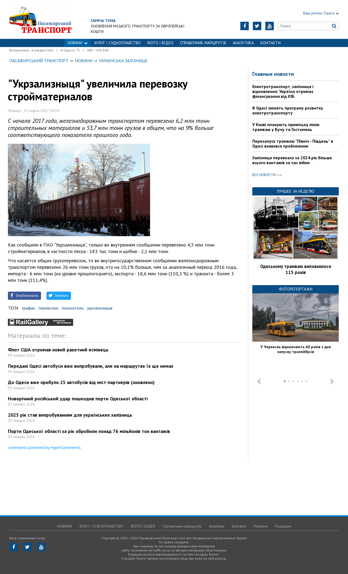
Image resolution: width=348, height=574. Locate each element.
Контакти (270, 42)
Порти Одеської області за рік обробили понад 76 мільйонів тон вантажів (89, 431)
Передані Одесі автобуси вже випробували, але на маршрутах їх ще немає (90, 366)
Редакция (283, 526)
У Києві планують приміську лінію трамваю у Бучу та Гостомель (285, 127)
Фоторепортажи (295, 289)
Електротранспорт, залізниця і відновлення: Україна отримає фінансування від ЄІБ (282, 91)
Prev (259, 381)
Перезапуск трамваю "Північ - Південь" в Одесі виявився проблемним (292, 143)
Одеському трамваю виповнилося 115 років (295, 269)
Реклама (261, 526)
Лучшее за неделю (295, 191)
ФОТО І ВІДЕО (160, 42)
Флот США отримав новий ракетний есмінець (58, 350)
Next (332, 381)
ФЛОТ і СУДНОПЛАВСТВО (117, 42)
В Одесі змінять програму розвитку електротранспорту (287, 110)
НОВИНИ (77, 42)
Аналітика (243, 42)
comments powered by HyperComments (44, 447)
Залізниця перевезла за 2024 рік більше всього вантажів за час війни (292, 160)
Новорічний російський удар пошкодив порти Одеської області (78, 398)
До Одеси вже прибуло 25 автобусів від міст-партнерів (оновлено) (81, 382)
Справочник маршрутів (203, 42)
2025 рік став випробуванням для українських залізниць (70, 415)
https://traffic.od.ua (55, 19)
